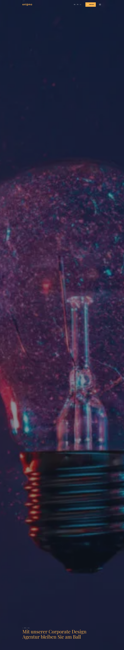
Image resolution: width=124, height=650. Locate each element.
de (80, 4)
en (74, 4)
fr (77, 4)
